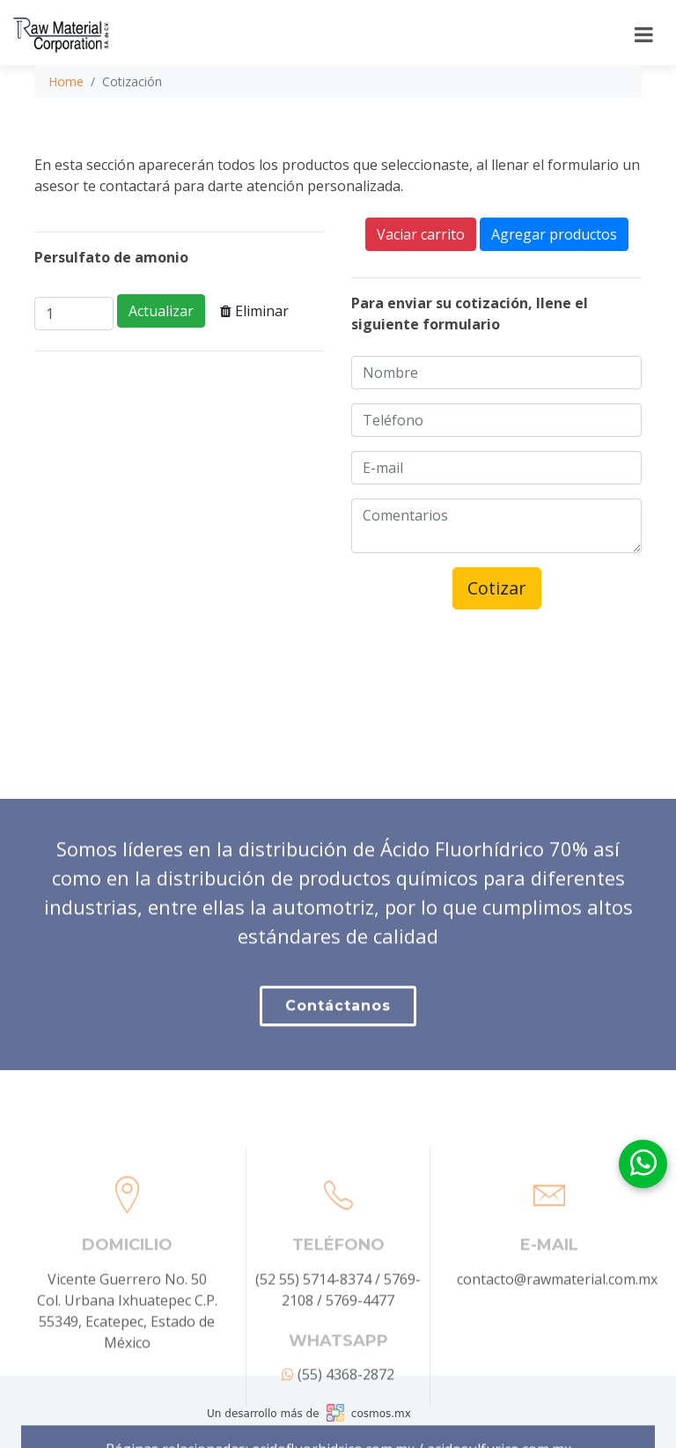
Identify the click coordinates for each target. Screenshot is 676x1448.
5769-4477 (360, 1348)
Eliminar (254, 311)
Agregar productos (554, 234)
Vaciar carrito (421, 234)
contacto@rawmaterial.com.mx (557, 1327)
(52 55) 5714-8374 (313, 1327)
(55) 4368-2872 (338, 1422)
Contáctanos (338, 1038)
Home (66, 81)
